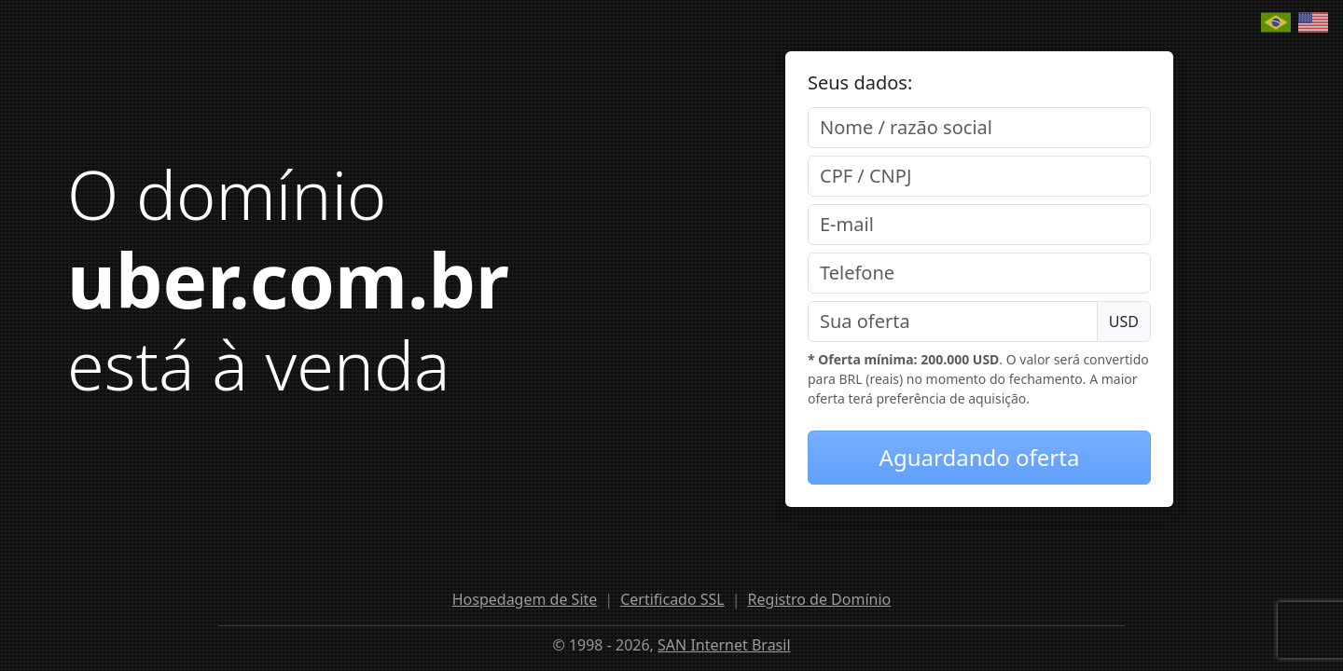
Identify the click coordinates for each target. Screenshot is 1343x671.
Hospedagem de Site (525, 599)
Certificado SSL (672, 599)
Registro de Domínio (820, 599)
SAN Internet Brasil (724, 645)
